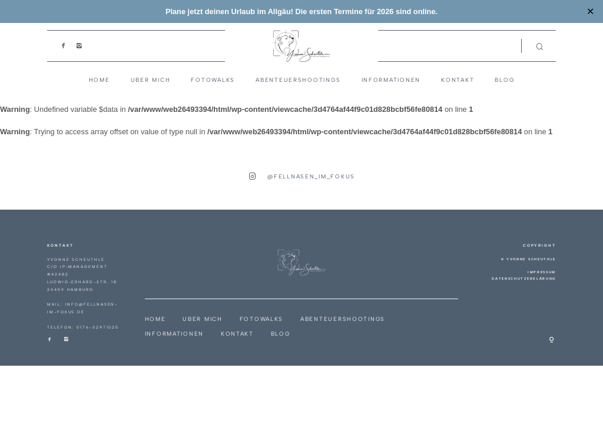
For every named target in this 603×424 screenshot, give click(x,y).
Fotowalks (213, 80)
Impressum (542, 272)
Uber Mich (151, 80)
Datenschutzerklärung (524, 278)
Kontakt (457, 80)
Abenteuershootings (298, 80)
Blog (504, 80)
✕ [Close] (590, 11)
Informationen (391, 80)
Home (99, 80)
